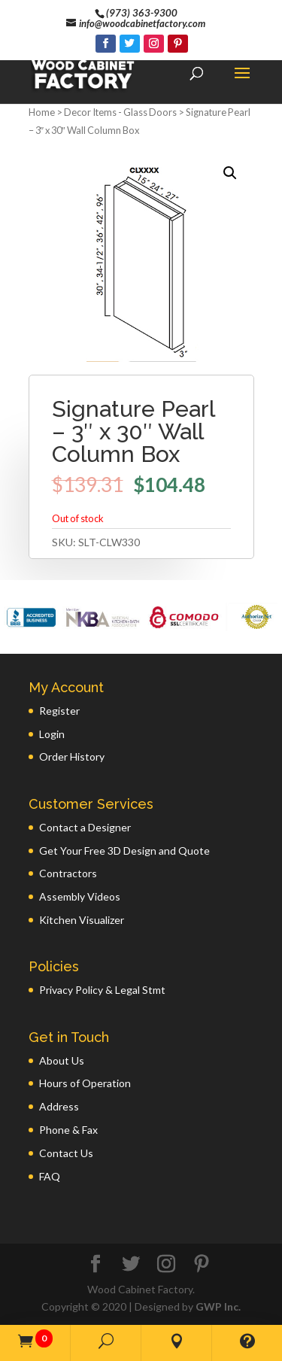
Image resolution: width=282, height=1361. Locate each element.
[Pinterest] (178, 44)
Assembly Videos (79, 896)
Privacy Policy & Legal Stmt (102, 989)
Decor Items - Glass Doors (120, 112)
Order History (72, 756)
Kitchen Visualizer (81, 919)
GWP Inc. (218, 1306)
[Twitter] (130, 44)
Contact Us (66, 1153)
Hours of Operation (85, 1083)
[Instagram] (154, 44)
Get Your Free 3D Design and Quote (124, 850)
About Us (61, 1060)
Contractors (68, 873)
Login (52, 734)
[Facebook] (106, 44)
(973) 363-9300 (141, 13)
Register (59, 710)
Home (42, 112)
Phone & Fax (68, 1129)
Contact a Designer (85, 827)
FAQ (49, 1176)
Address (59, 1106)
